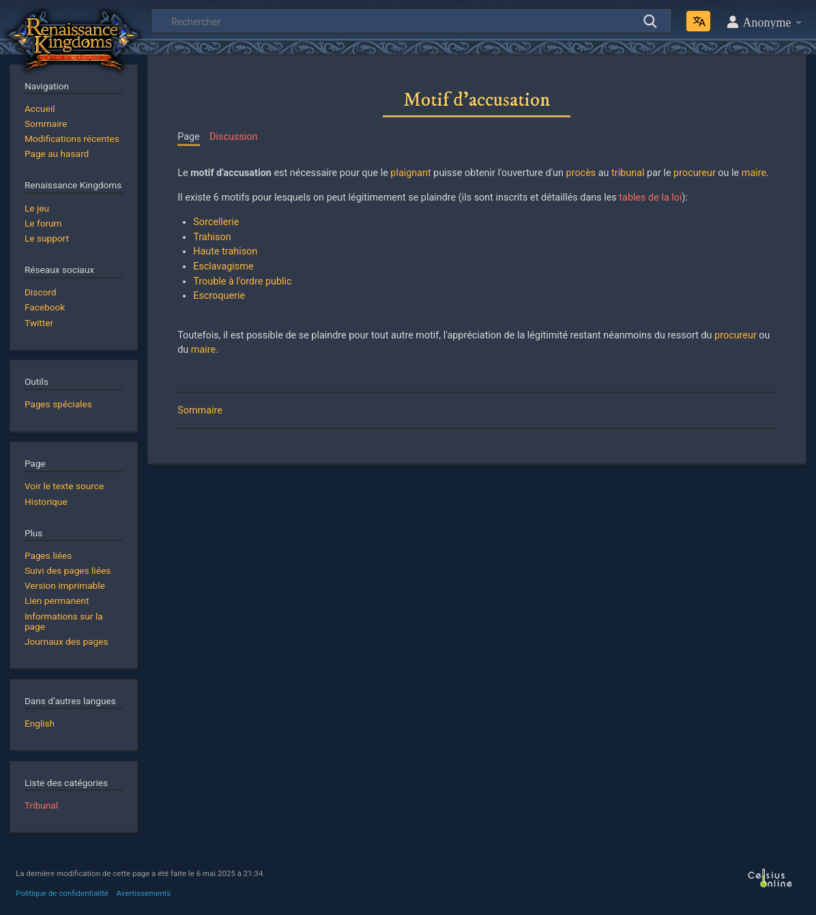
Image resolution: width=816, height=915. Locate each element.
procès (581, 173)
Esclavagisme (223, 266)
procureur (694, 173)
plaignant (410, 173)
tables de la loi (650, 197)
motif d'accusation (231, 173)
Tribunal (41, 805)
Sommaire (199, 410)
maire (754, 173)
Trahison (212, 237)
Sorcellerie (216, 222)
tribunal (627, 173)
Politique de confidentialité (62, 893)
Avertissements (143, 893)
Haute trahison (225, 251)
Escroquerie (219, 296)
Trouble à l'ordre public (242, 281)
